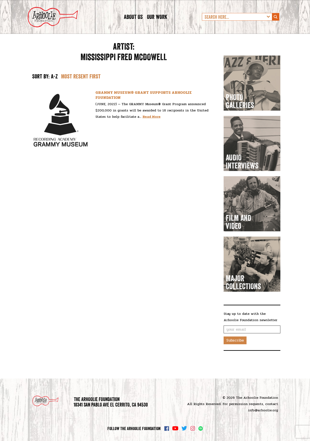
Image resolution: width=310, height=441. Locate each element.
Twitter (184, 428)
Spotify (200, 428)
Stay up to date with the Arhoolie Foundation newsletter (250, 331)
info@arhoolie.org (263, 410)
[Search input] (233, 24)
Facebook (166, 428)
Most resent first (81, 90)
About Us (133, 24)
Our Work (157, 24)
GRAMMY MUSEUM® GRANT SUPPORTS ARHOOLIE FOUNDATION (143, 109)
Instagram (192, 428)
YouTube (175, 428)
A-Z (54, 90)
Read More (151, 131)
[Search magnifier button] (275, 24)
